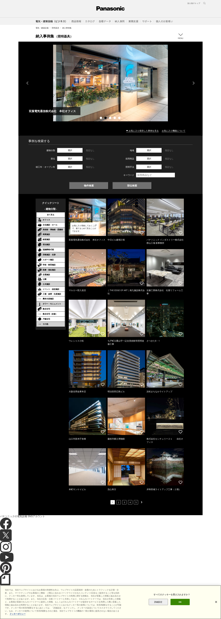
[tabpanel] (110, 83)
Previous (27, 83)
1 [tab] (101, 118)
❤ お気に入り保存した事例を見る (142, 130)
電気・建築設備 (42, 28)
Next (194, 83)
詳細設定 (158, 602)
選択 (70, 150)
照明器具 (55, 28)
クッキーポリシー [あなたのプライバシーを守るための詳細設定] (18, 614)
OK (180, 602)
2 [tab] (105, 118)
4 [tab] (115, 118)
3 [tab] (110, 118)
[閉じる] (216, 602)
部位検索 (132, 185)
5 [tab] (119, 118)
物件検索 (89, 185)
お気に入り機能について (173, 130)
